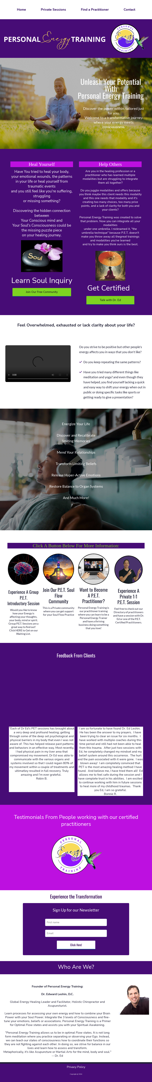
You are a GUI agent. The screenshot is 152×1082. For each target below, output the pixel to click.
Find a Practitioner (95, 9)
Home (21, 9)
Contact (129, 9)
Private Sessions (53, 9)
